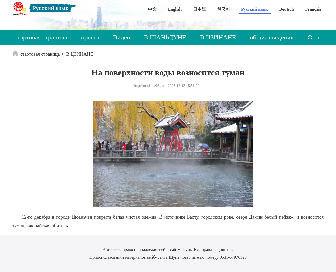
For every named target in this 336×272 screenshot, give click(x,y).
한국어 (223, 9)
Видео (121, 37)
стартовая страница (41, 37)
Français (313, 9)
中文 (152, 9)
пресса (90, 37)
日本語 (199, 9)
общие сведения (272, 37)
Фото (315, 37)
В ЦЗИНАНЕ (218, 37)
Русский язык (254, 9)
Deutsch (286, 9)
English (175, 9)
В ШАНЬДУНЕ (165, 37)
